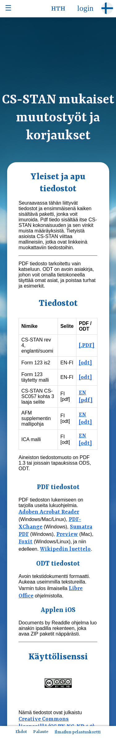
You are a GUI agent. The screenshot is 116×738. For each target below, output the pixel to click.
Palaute (40, 731)
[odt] (85, 363)
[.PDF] (86, 345)
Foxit (25, 542)
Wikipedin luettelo (65, 549)
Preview (67, 534)
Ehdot (21, 731)
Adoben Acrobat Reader (49, 512)
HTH (58, 9)
